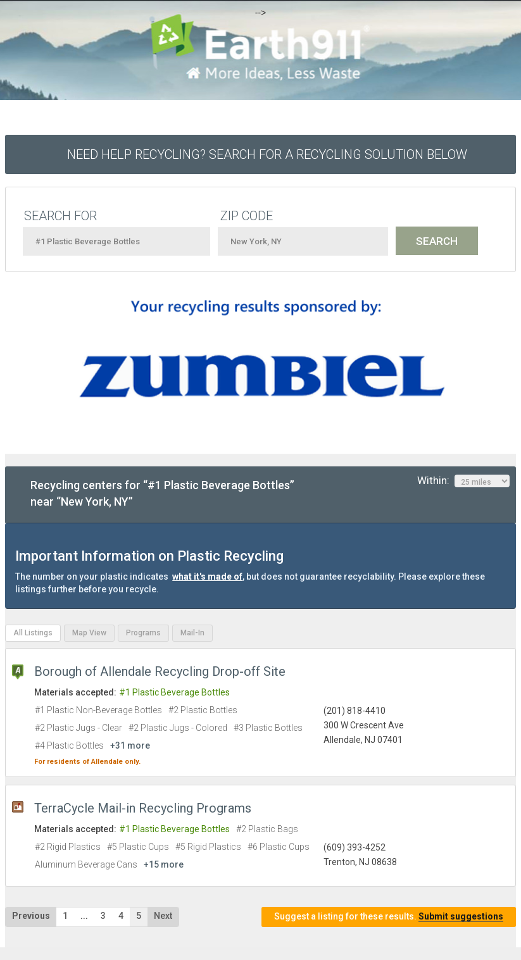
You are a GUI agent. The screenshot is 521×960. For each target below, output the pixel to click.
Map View (89, 632)
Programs (143, 632)
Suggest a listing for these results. (388, 916)
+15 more (164, 864)
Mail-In (192, 632)
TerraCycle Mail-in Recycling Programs (142, 808)
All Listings (33, 632)
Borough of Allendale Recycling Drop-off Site (160, 671)
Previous (31, 916)
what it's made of (207, 576)
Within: (463, 481)
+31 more (130, 745)
